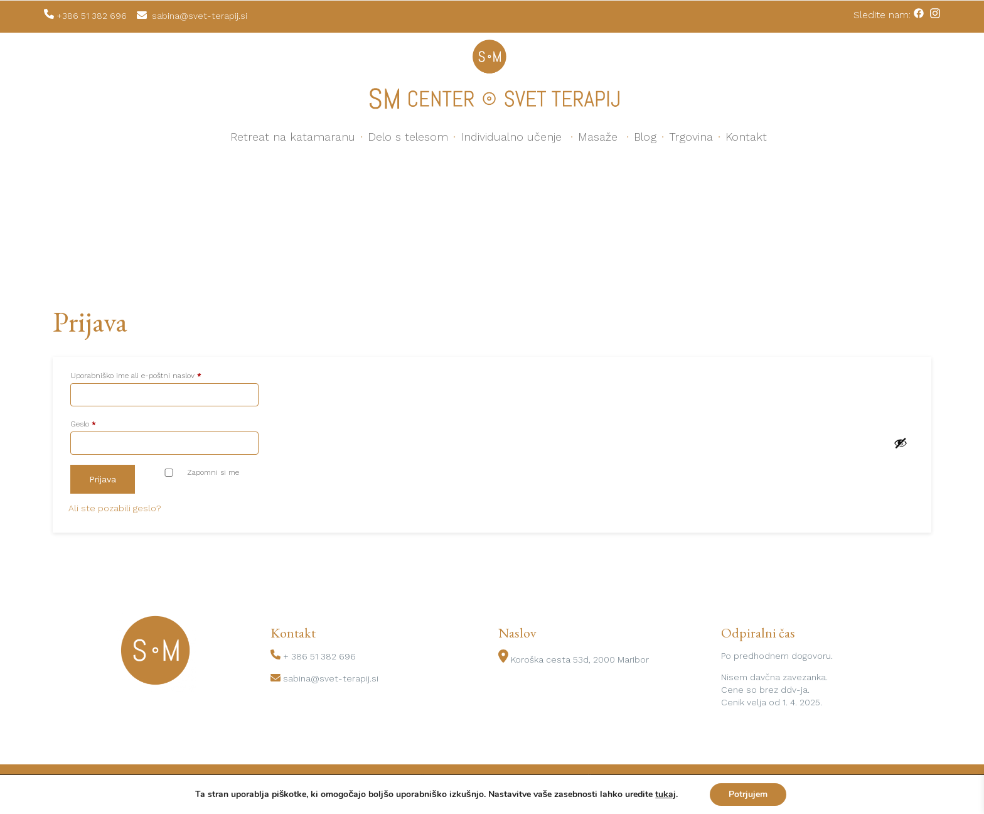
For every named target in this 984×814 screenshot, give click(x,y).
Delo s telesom (408, 136)
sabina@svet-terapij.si (330, 678)
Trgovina (691, 136)
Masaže (598, 136)
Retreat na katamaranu (292, 136)
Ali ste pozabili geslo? (114, 508)
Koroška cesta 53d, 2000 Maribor (580, 659)
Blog (645, 136)
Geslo (101, 422)
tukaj (665, 794)
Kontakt (746, 136)
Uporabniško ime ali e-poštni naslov (153, 374)
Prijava (102, 479)
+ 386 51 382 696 (319, 656)
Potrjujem (748, 794)
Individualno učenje (511, 136)
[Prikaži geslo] (900, 443)
